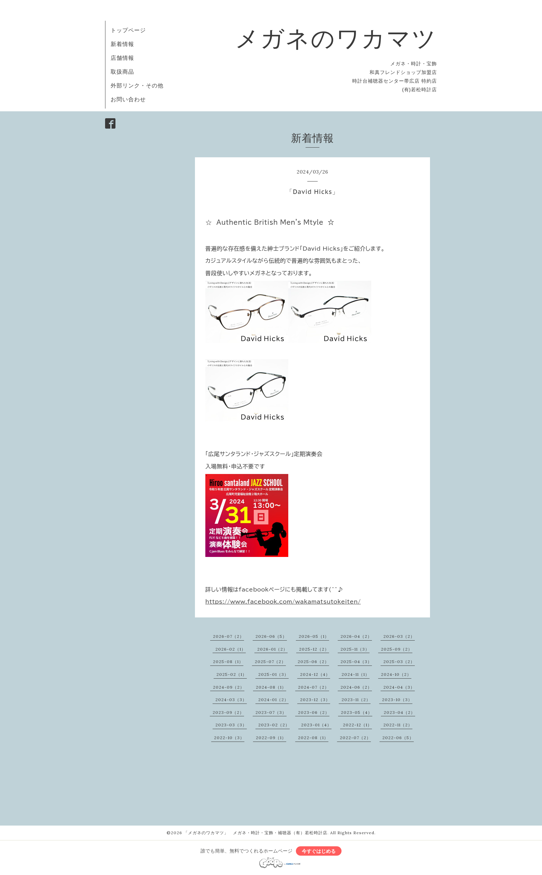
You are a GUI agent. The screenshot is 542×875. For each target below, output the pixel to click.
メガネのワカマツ (336, 38)
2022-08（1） (313, 737)
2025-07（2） (270, 661)
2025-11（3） (355, 649)
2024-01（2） (273, 699)
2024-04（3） (399, 687)
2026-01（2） (272, 649)
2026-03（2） (399, 636)
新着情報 (122, 43)
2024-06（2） (356, 687)
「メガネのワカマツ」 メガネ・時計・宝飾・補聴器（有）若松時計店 (255, 832)
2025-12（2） (314, 649)
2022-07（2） (355, 737)
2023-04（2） (399, 712)
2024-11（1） (356, 674)
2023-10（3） (397, 699)
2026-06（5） (271, 636)
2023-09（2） (228, 712)
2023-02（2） (274, 724)
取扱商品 (122, 71)
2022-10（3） (229, 737)
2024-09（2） (228, 687)
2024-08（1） (271, 687)
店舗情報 (122, 57)
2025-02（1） (231, 674)
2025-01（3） (273, 674)
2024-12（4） (315, 674)
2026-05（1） (314, 636)
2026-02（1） (230, 649)
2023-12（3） (315, 699)
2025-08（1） (228, 661)
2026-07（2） (228, 636)
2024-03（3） (231, 699)
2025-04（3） (356, 661)
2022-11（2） (397, 724)
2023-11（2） (356, 699)
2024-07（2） (313, 687)
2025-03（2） (399, 661)
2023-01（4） (316, 724)
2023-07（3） (271, 712)
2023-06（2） (313, 712)
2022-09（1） (271, 737)
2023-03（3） (231, 724)
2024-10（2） (396, 674)
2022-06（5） (398, 737)
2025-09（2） (396, 649)
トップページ (128, 30)
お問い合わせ (128, 99)
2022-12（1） (357, 724)
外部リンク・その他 (137, 85)
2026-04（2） (356, 636)
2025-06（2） (313, 661)
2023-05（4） (356, 712)
